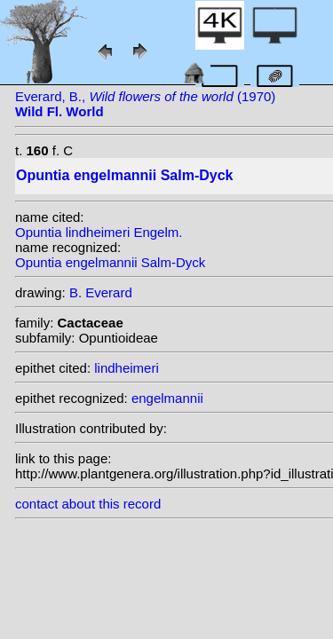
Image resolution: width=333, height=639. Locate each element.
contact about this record (88, 503)
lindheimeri (126, 367)
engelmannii (167, 398)
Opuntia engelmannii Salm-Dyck (110, 262)
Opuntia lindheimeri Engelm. (98, 232)
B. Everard (100, 292)
